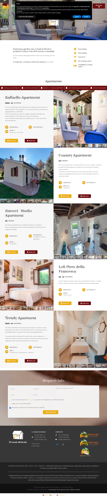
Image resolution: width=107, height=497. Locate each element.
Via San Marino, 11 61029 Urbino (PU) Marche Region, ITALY (40, 437)
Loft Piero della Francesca (78, 88)
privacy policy (31, 399)
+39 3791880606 (63, 435)
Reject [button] (77, 16)
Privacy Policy (36, 443)
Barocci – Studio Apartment (53, 88)
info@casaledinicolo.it (64, 439)
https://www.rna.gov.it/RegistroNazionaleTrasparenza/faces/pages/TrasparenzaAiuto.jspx (53, 480)
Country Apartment (31, 88)
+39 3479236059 (63, 437)
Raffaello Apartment (11, 88)
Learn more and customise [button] (26, 16)
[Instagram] (63, 444)
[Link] (5, 6)
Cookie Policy (35, 446)
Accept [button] (86, 16)
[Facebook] (57, 444)
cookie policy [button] (46, 8)
